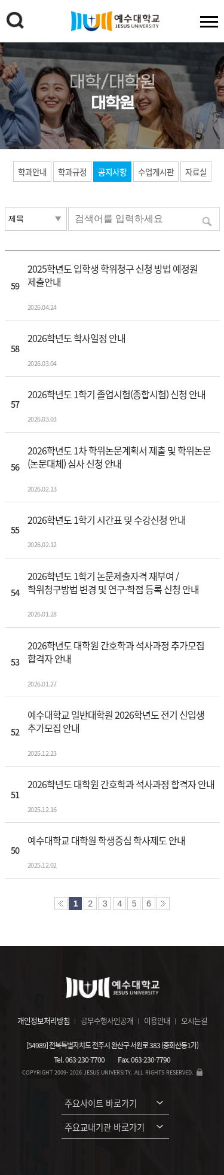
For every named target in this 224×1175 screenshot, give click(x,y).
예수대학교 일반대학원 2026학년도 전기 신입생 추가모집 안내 (115, 721)
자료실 (196, 172)
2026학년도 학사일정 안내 (76, 338)
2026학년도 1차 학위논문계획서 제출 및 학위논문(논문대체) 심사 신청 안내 (119, 457)
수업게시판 (156, 172)
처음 (60, 903)
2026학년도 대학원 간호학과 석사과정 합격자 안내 (120, 784)
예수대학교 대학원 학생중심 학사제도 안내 (106, 840)
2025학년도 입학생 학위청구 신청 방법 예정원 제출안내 (112, 275)
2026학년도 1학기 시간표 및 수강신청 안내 (106, 519)
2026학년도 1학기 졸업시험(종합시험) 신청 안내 (116, 394)
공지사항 (112, 172)
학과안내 (32, 172)
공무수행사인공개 (107, 1020)
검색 (15, 20)
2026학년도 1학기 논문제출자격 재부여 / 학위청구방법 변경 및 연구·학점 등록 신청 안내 (113, 582)
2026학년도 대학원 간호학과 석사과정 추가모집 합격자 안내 (115, 652)
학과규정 (72, 172)
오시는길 (194, 1020)
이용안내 (157, 1020)
